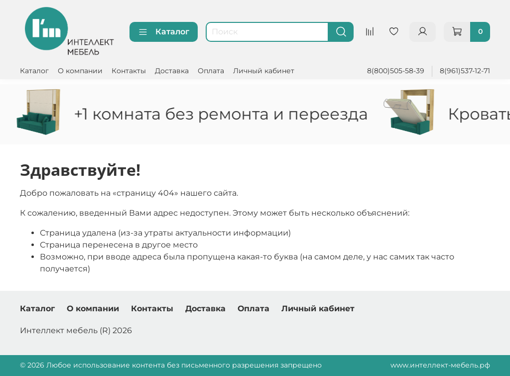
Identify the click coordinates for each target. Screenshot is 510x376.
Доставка (172, 70)
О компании (80, 70)
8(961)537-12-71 (465, 70)
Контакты (129, 70)
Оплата (211, 70)
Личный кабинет (263, 70)
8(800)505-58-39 (395, 70)
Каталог (163, 32)
